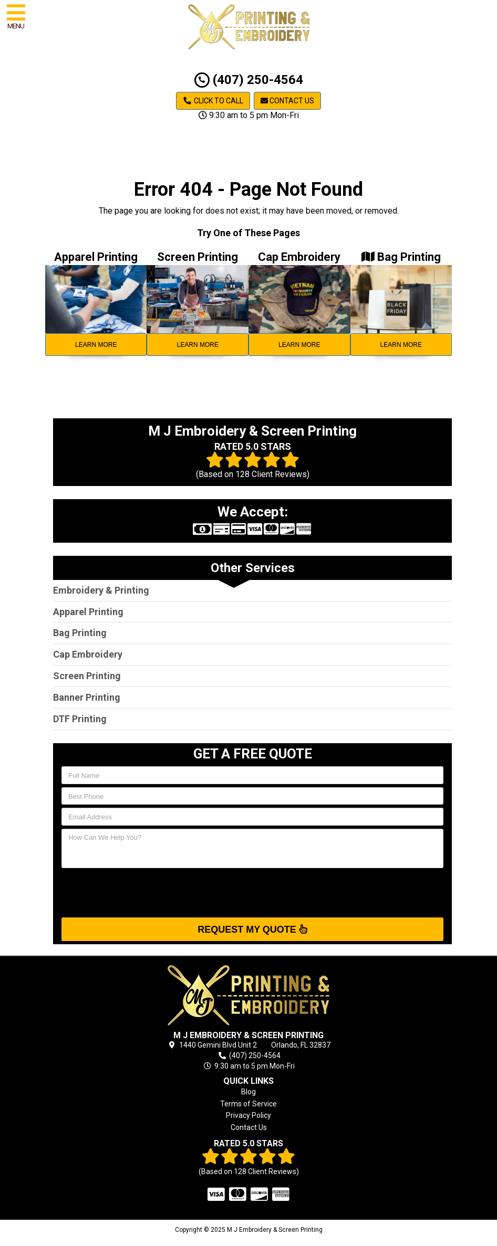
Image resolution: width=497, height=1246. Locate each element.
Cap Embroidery (87, 654)
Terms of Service (248, 1104)
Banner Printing (86, 697)
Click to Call (213, 101)
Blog (248, 1091)
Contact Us (287, 101)
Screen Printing (87, 675)
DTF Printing (80, 718)
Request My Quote (252, 929)
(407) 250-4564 (248, 79)
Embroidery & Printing (101, 590)
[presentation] (141, 891)
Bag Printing (80, 632)
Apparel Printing (88, 611)
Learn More (96, 345)
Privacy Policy (248, 1115)
